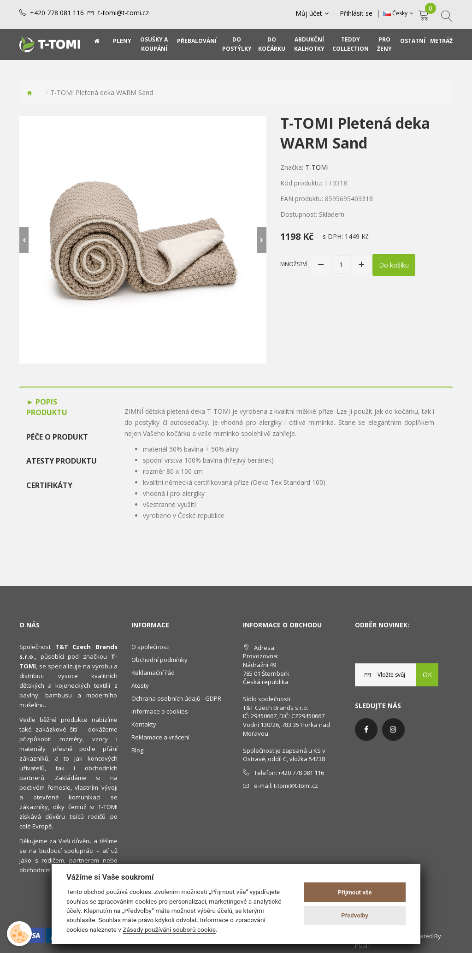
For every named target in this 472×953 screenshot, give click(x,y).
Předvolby (354, 915)
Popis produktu (46, 407)
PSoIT (363, 945)
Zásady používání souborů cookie (169, 929)
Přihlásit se (356, 13)
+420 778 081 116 (57, 13)
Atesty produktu (61, 461)
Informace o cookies (159, 711)
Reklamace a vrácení (160, 737)
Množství (293, 264)
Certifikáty (49, 485)
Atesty (140, 685)
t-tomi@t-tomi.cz (123, 13)
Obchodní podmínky (159, 659)
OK (427, 674)
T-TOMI (317, 167)
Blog (137, 750)
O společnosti (150, 647)
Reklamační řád (153, 672)
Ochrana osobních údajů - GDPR (176, 698)
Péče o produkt (57, 437)
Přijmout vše (355, 892)
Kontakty (143, 724)
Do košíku (394, 264)
